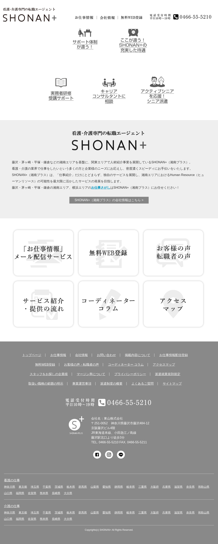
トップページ (31, 355)
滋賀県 (178, 486)
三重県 (142, 486)
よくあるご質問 (142, 383)
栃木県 (71, 486)
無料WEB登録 (108, 252)
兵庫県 (166, 486)
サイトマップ (172, 383)
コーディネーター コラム (108, 304)
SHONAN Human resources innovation (76, 425)
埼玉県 (35, 486)
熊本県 (44, 493)
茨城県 (59, 486)
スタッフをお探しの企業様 (49, 374)
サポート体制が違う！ (85, 38)
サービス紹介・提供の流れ (43, 304)
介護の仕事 (12, 506)
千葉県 (47, 486)
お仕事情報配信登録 (173, 355)
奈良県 (190, 486)
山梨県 (95, 486)
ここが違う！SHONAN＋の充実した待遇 (133, 38)
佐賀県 (32, 493)
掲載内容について (137, 355)
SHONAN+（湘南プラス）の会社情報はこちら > (109, 200)
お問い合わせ (106, 355)
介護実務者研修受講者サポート (61, 89)
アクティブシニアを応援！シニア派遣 (157, 89)
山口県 (8, 493)
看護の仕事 (12, 480)
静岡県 (119, 486)
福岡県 (20, 493)
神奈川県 (9, 486)
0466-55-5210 (109, 442)
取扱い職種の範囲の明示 (45, 383)
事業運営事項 (81, 383)
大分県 (68, 493)
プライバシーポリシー (130, 374)
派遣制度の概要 (111, 383)
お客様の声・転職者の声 (81, 364)
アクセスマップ (164, 364)
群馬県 (82, 486)
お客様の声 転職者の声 (173, 252)
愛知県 (106, 486)
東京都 (23, 486)
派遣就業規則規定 (167, 374)
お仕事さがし (100, 187)
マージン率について (91, 374)
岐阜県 (130, 486)
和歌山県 (203, 486)
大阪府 (154, 486)
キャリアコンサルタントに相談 (109, 89)
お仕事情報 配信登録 (43, 252)
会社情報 (107, 17)
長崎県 (56, 493)
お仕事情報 (84, 17)
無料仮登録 (132, 17)
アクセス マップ (173, 304)
